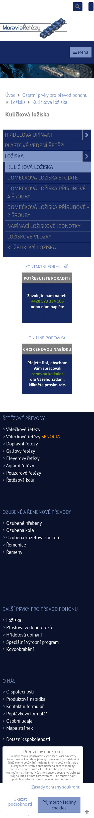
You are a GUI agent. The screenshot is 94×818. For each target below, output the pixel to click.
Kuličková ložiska (30, 167)
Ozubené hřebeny (24, 523)
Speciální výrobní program (32, 642)
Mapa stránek (19, 728)
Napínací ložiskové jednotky (43, 226)
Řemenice (16, 544)
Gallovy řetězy (20, 451)
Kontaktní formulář (25, 706)
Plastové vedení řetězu (36, 145)
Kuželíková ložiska (31, 247)
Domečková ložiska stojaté (42, 177)
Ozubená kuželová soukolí (32, 537)
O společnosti (20, 691)
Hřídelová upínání (48, 135)
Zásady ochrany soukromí (55, 787)
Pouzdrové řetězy (23, 473)
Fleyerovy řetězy (23, 458)
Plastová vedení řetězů (29, 627)
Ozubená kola (20, 530)
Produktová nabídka (25, 699)
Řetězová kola (20, 480)
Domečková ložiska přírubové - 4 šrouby (48, 192)
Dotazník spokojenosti (28, 739)
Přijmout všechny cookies (59, 805)
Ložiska (48, 156)
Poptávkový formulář (26, 713)
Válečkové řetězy (23, 429)
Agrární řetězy (20, 465)
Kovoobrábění (20, 649)
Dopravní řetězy (22, 443)
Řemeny (14, 552)
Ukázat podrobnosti (20, 802)
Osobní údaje (19, 721)
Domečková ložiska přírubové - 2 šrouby (48, 211)
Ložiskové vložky (29, 236)
